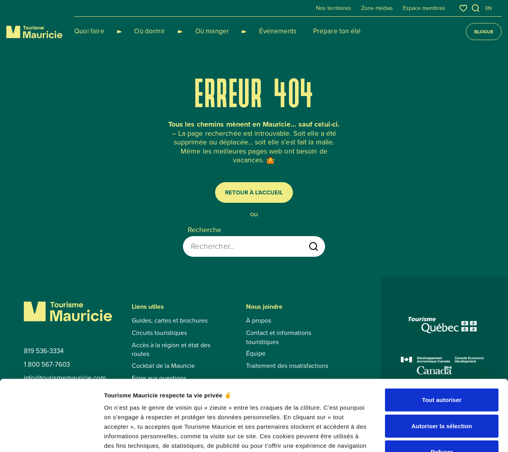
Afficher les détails (437, 436)
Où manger (193, 31)
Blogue (483, 31)
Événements (250, 31)
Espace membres (424, 8)
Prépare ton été (309, 31)
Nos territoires (333, 8)
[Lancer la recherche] (313, 246)
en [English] (488, 8)
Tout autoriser (442, 339)
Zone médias (377, 8)
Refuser (442, 391)
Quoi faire (89, 31)
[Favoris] (463, 8)
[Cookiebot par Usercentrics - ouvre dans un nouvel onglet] (51, 436)
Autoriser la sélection (442, 365)
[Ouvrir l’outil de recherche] (476, 8)
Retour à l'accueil (254, 192)
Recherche (204, 230)
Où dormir (140, 31)
